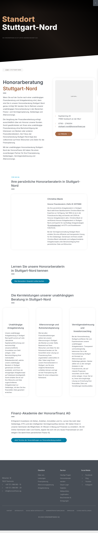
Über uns (41, 477)
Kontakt (9, 513)
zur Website (62, 134)
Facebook (86, 477)
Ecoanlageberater (68, 225)
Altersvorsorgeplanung (46, 487)
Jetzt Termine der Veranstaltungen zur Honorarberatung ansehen (37, 442)
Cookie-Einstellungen (84, 513)
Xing (84, 481)
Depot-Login (64, 487)
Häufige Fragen (65, 477)
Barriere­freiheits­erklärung (55, 513)
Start (7, 70)
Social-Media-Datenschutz (35, 513)
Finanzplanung (43, 484)
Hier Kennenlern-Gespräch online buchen (29, 284)
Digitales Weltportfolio (64, 492)
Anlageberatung (43, 490)
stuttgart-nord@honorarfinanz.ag (71, 126)
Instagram (86, 487)
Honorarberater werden (65, 482)
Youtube (86, 484)
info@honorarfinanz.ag (11, 493)
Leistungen (42, 481)
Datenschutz (19, 513)
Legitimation (64, 497)
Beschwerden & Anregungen (65, 501)
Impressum (70, 513)
